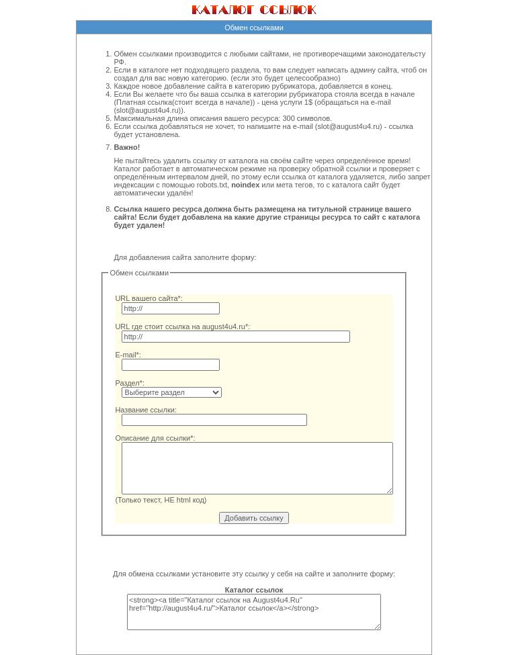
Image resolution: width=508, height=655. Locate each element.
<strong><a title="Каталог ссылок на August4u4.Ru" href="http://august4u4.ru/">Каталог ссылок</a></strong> (254, 612)
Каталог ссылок (254, 590)
